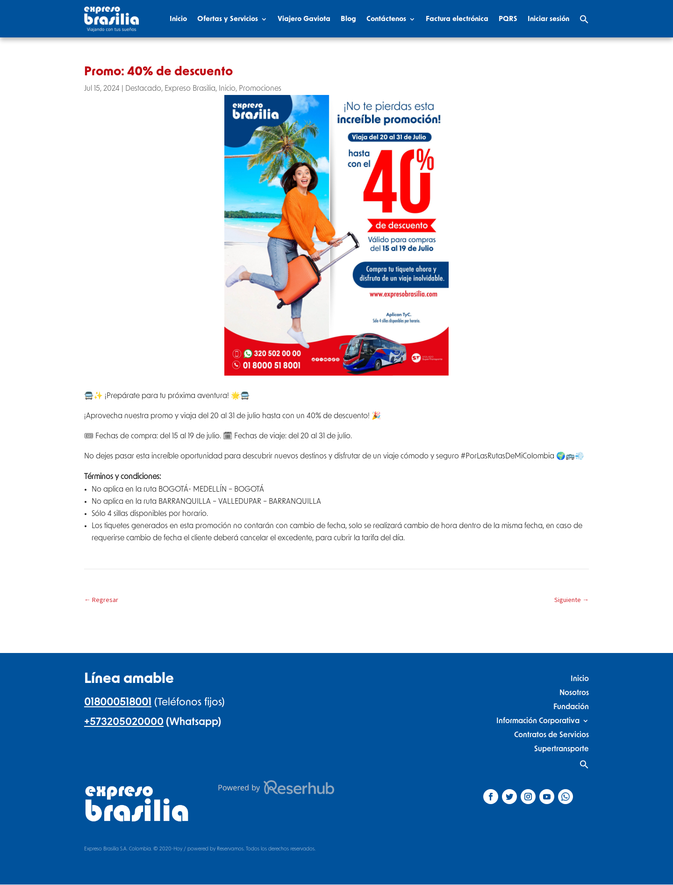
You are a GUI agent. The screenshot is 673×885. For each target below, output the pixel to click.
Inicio (178, 18)
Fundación (571, 706)
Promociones (260, 88)
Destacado (143, 88)
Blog (348, 18)
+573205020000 (124, 722)
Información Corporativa (538, 720)
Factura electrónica (457, 18)
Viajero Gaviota (304, 18)
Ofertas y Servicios (227, 18)
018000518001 (117, 702)
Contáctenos (386, 18)
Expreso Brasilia (190, 88)
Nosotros (574, 692)
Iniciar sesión (548, 18)
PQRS (508, 18)
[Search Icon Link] (584, 19)
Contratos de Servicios (551, 734)
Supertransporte (561, 748)
